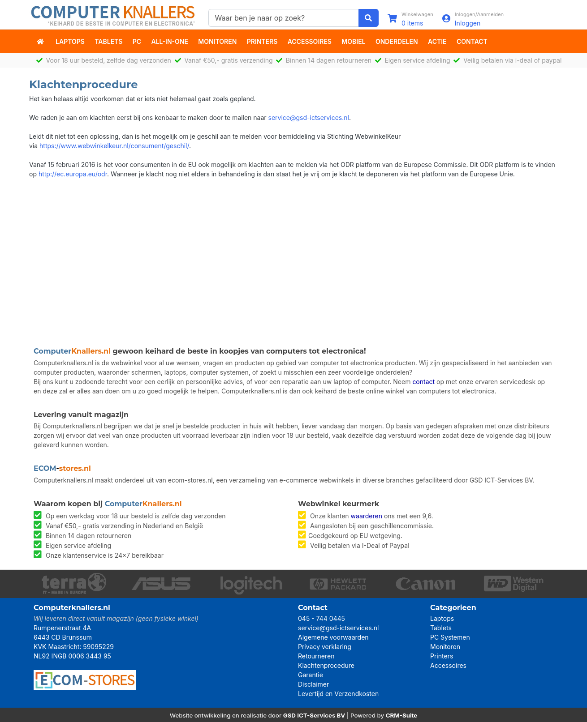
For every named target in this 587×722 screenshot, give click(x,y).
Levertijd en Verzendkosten (338, 693)
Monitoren (217, 41)
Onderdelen (397, 41)
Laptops (70, 41)
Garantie (310, 675)
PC (137, 41)
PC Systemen (450, 637)
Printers (262, 41)
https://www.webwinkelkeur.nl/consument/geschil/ (114, 146)
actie (437, 41)
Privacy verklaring (324, 646)
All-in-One (169, 41)
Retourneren (316, 656)
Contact (472, 41)
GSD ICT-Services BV (314, 715)
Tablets (108, 41)
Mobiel (353, 41)
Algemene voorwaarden (333, 637)
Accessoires (310, 41)
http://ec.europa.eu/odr (73, 174)
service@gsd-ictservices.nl (308, 117)
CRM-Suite (402, 715)
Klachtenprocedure (326, 665)
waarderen (366, 516)
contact (423, 381)
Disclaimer (313, 684)
